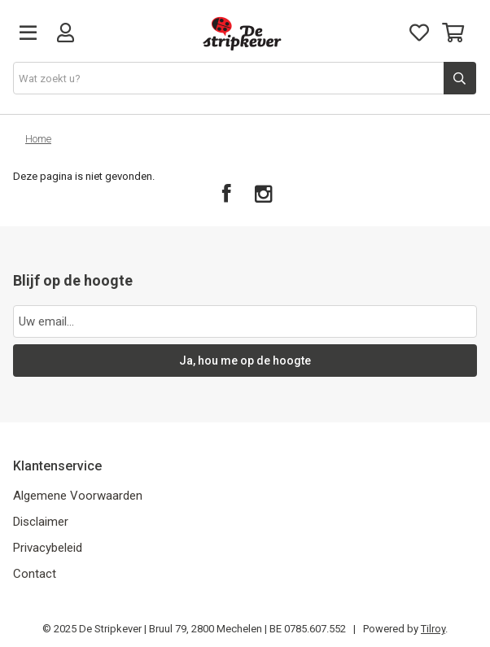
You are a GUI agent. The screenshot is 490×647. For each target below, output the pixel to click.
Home (38, 139)
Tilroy (433, 629)
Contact (34, 573)
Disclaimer (40, 521)
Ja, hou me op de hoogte (245, 360)
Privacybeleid (47, 547)
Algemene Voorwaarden (77, 495)
